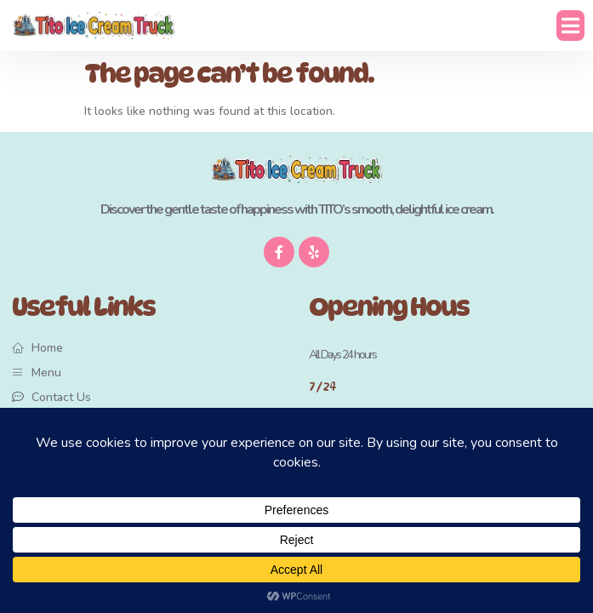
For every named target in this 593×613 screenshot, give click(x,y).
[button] (570, 25)
